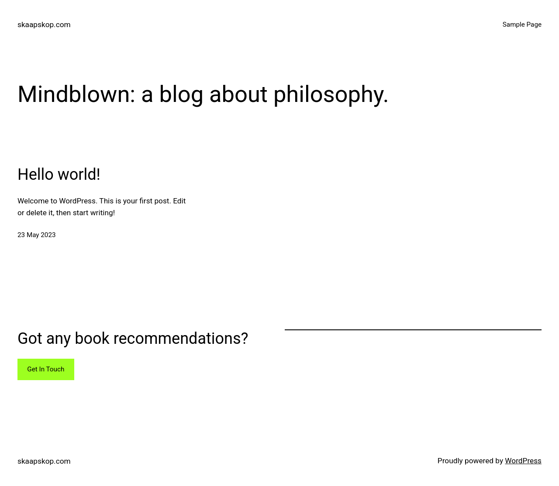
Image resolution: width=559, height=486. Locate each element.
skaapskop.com (44, 24)
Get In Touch (45, 369)
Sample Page (522, 24)
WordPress (523, 460)
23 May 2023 (36, 235)
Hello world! (58, 174)
